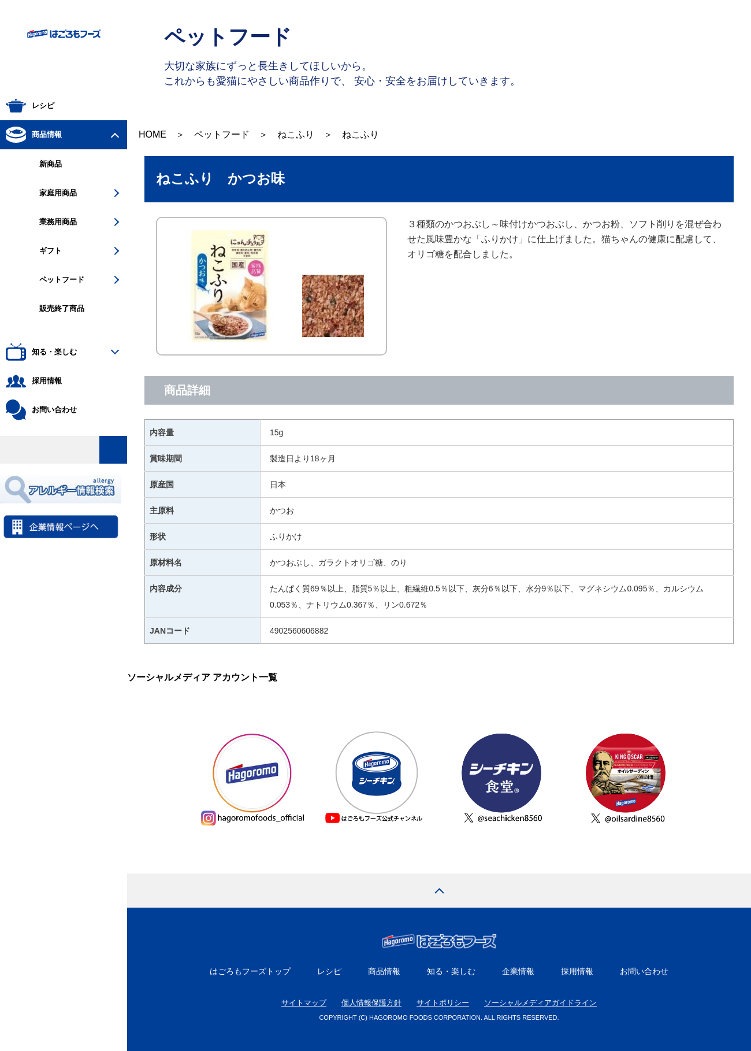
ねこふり (295, 134)
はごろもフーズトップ (250, 971)
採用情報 (577, 971)
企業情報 (518, 971)
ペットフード (222, 134)
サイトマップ (303, 1002)
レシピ (329, 971)
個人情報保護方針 (371, 1002)
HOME (152, 134)
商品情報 (384, 971)
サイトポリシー (443, 1002)
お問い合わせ (644, 971)
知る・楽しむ (451, 971)
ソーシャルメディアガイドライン (540, 1002)
